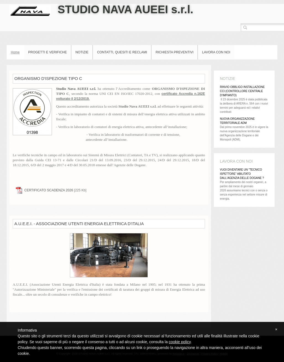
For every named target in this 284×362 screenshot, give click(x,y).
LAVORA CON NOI (216, 52)
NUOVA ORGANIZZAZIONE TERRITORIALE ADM (237, 120)
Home (15, 52)
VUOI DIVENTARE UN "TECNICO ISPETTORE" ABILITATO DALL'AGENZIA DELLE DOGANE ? (242, 173)
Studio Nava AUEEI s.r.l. (77, 89)
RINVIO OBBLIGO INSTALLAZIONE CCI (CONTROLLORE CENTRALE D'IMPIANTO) (242, 91)
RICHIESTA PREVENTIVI (174, 52)
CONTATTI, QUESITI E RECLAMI (122, 52)
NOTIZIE (81, 52)
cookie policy (180, 342)
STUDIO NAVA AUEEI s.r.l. (125, 9)
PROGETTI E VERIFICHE (47, 52)
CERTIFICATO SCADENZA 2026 (48, 190)
